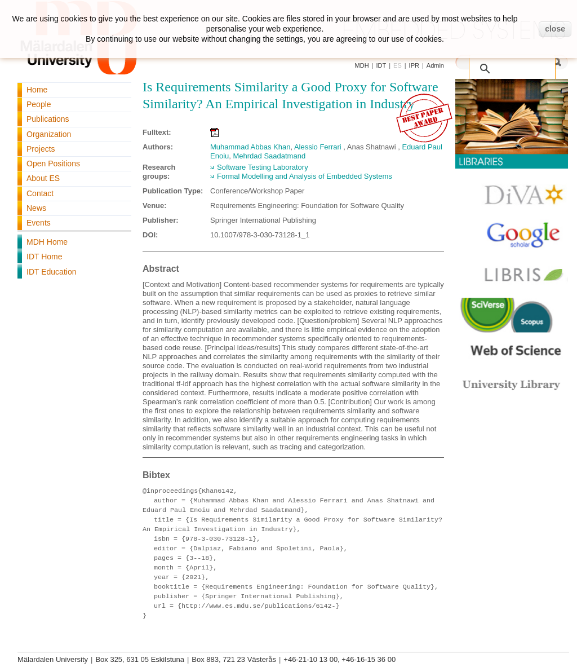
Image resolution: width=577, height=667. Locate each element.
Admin (435, 65)
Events (38, 222)
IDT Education (51, 271)
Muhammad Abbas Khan (250, 147)
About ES (43, 178)
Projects (40, 148)
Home (36, 89)
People (38, 104)
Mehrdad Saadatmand (269, 156)
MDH (362, 65)
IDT (381, 65)
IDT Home (44, 256)
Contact (40, 193)
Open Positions (53, 163)
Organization (48, 134)
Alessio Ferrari (317, 147)
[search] (500, 62)
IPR (414, 65)
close (555, 28)
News (36, 208)
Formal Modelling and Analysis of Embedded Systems (304, 176)
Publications (47, 118)
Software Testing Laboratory (262, 167)
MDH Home (47, 241)
